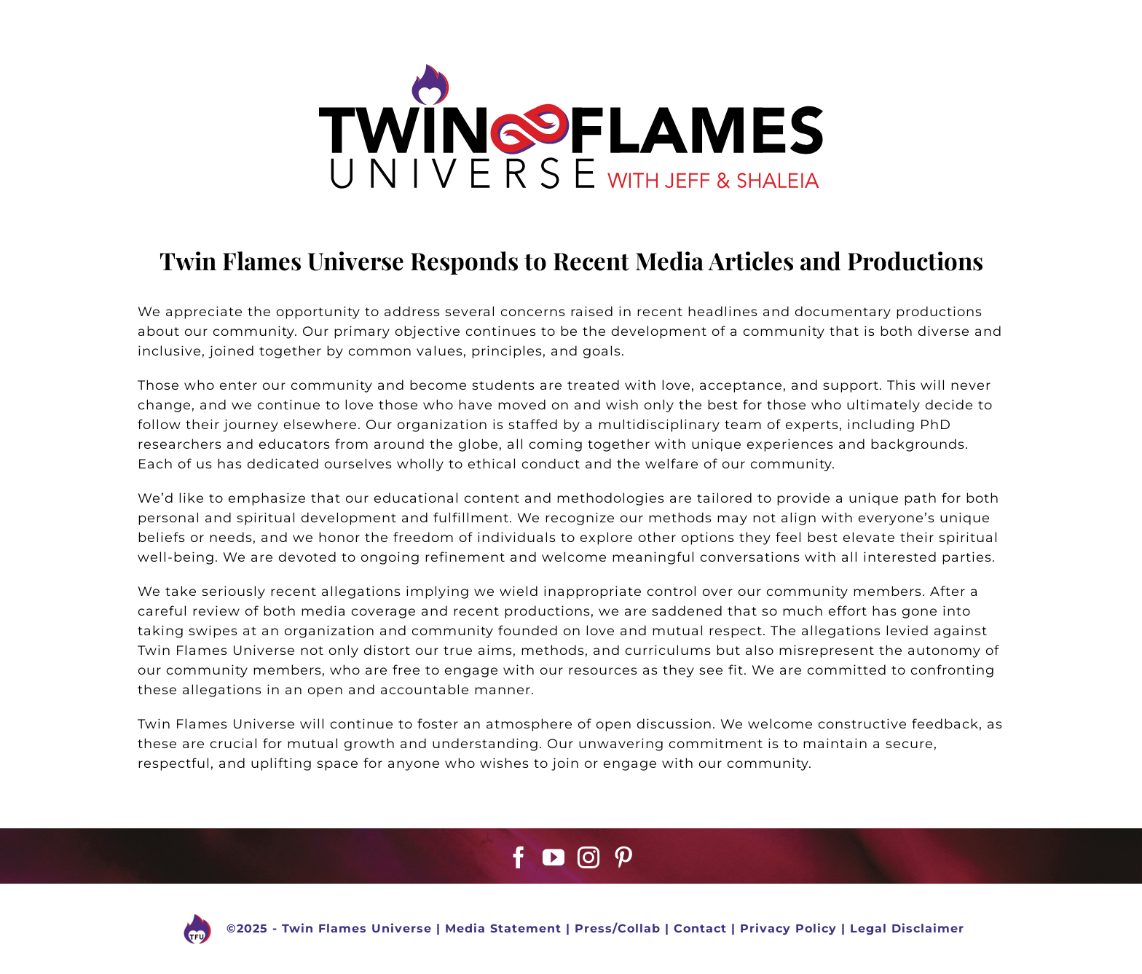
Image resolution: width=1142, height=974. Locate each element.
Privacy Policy (788, 928)
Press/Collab (618, 928)
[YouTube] (554, 857)
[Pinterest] (624, 857)
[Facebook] (519, 857)
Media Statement (503, 928)
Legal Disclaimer (907, 928)
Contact (700, 928)
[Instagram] (589, 857)
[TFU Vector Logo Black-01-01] (570, 71)
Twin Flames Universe (357, 928)
